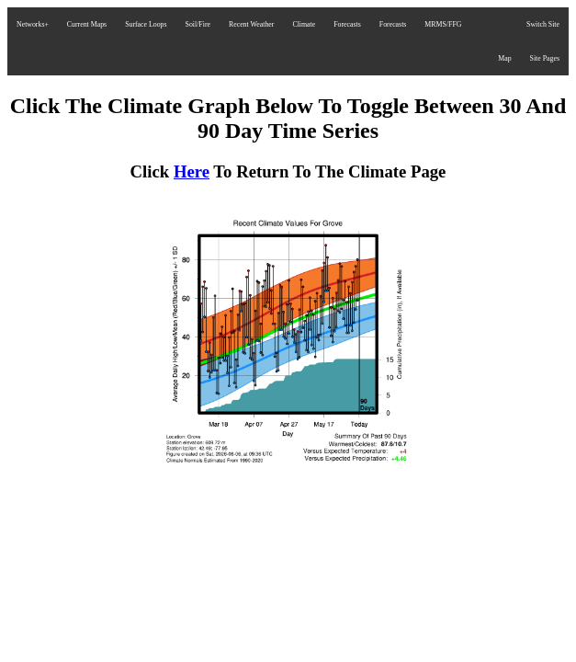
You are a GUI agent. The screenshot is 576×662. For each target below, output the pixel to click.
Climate (303, 24)
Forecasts (347, 24)
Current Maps (87, 24)
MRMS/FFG (442, 24)
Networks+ (33, 24)
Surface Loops (145, 24)
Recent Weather (251, 24)
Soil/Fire (198, 24)
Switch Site (542, 24)
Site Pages (544, 58)
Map (504, 58)
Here (191, 171)
